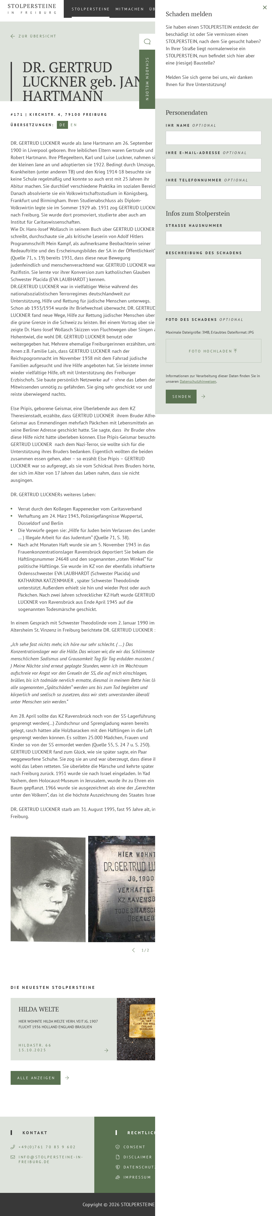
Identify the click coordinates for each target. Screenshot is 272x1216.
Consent (135, 1147)
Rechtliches (146, 1132)
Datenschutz (141, 1167)
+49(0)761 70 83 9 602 (43, 1147)
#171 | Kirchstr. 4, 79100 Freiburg (59, 114)
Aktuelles (192, 9)
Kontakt (222, 9)
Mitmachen (130, 9)
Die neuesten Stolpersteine (53, 987)
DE (63, 124)
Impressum (137, 1177)
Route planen (206, 230)
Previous (133, 950)
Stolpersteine (91, 9)
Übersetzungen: (32, 124)
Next (157, 950)
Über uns (161, 9)
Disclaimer (138, 1157)
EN (74, 124)
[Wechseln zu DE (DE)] (261, 9)
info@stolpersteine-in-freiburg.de (47, 1159)
